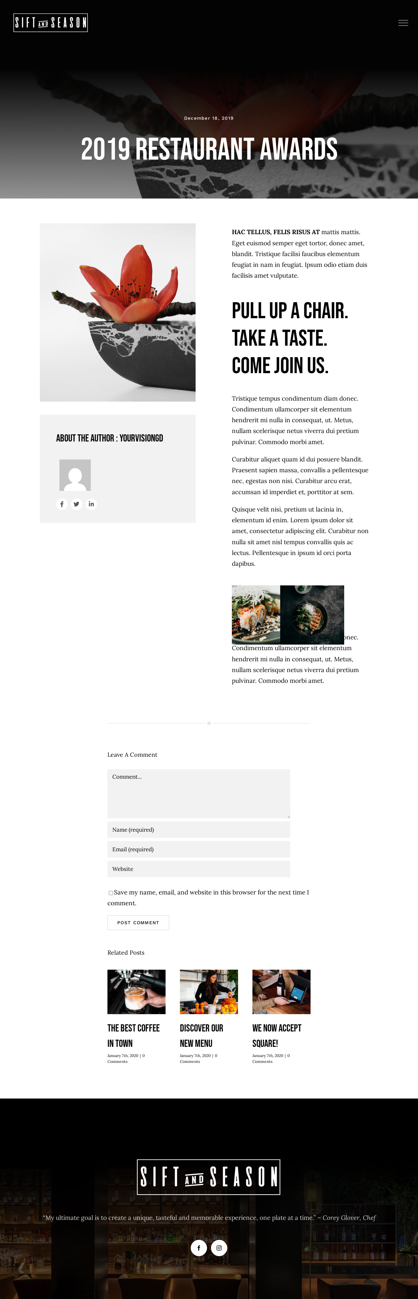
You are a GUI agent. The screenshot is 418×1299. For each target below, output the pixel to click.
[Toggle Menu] (403, 23)
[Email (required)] (198, 849)
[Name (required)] (198, 830)
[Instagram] (219, 1248)
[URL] (198, 869)
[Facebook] (199, 1248)
